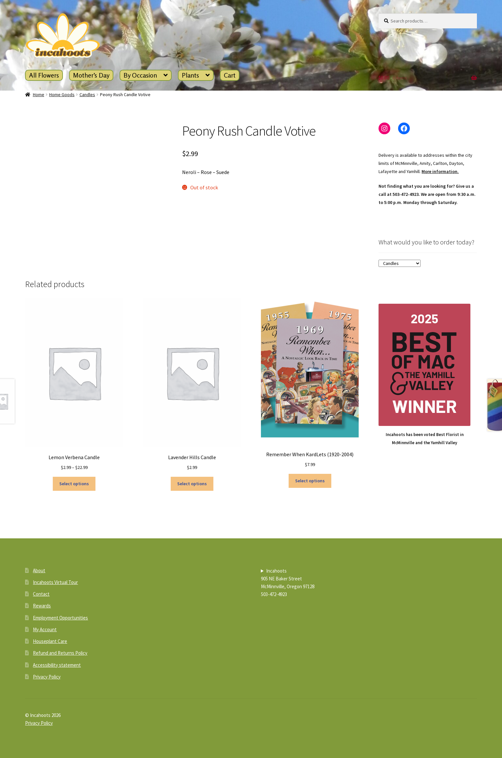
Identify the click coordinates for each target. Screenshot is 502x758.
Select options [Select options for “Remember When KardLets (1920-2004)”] (310, 481)
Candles (87, 94)
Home (38, 94)
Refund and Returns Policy (60, 653)
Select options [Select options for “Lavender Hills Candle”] (192, 484)
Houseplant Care (50, 641)
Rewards (42, 606)
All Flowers (44, 75)
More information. (440, 171)
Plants (190, 75)
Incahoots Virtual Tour (55, 582)
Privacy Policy (47, 677)
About (39, 570)
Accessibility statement (57, 665)
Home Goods (62, 94)
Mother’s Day (91, 75)
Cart (230, 75)
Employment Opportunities (60, 618)
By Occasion (140, 75)
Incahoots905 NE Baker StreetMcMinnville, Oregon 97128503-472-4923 (287, 582)
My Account (45, 629)
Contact (41, 594)
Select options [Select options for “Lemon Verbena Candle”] (74, 484)
